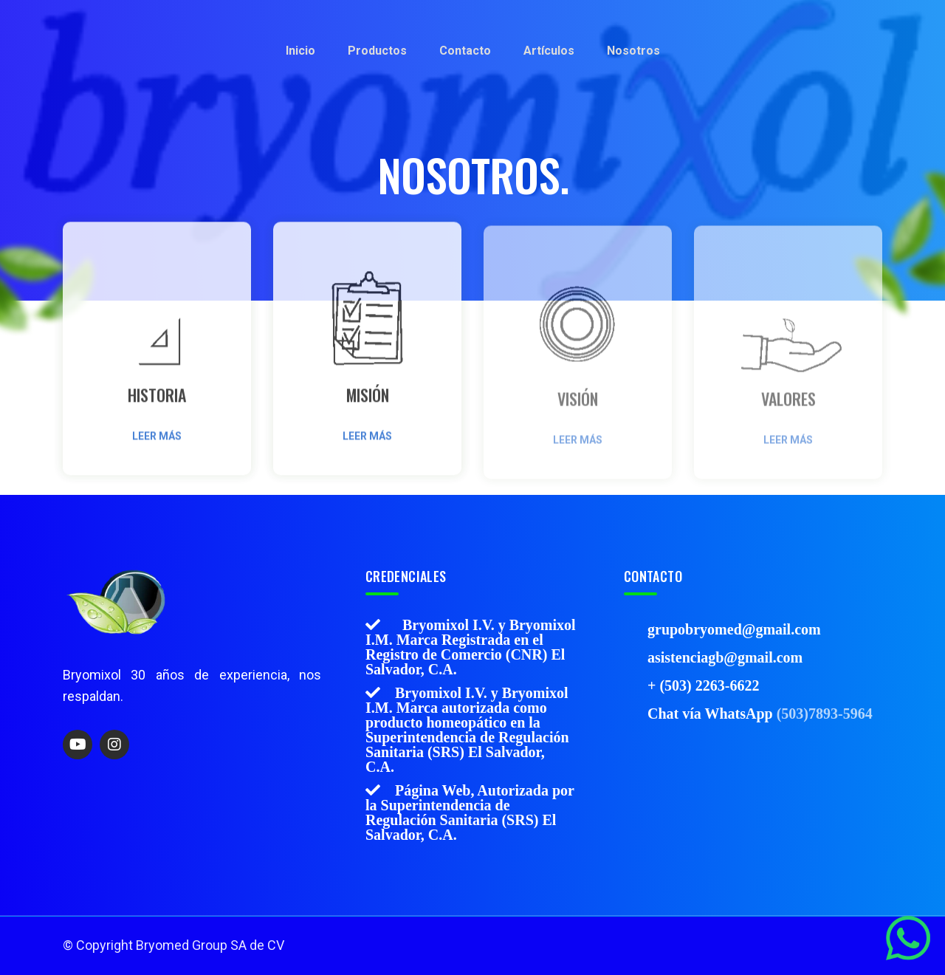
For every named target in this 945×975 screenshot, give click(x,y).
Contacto (465, 51)
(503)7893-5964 (825, 713)
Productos (377, 51)
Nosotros (633, 51)
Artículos (548, 51)
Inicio (300, 51)
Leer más (157, 441)
